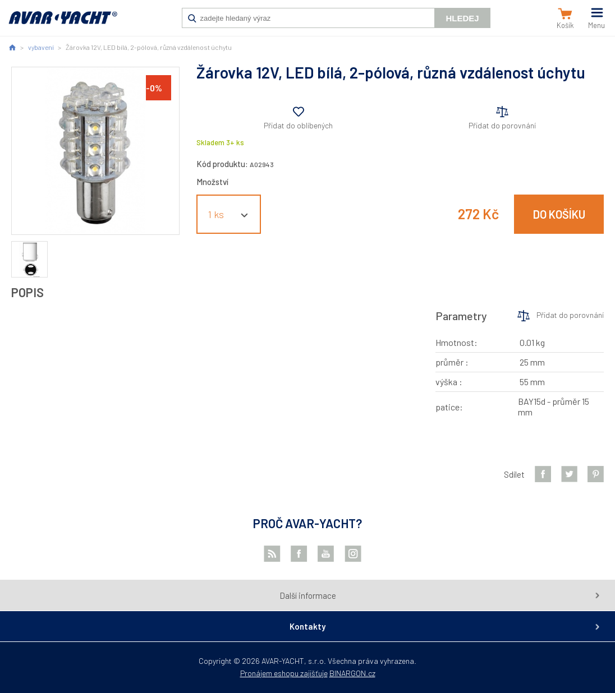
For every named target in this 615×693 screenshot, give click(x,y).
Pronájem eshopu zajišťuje (284, 673)
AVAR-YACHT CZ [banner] (62, 23)
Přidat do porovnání (502, 125)
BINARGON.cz (352, 673)
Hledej (462, 18)
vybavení (41, 47)
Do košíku (559, 214)
